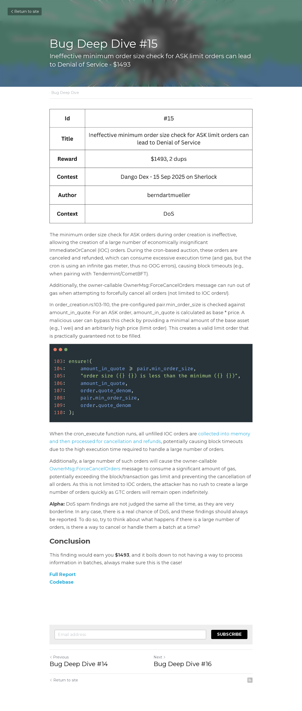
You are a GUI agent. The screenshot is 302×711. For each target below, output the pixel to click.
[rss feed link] (250, 680)
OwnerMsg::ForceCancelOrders (84, 469)
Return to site (24, 11)
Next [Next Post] (160, 657)
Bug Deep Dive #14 (78, 664)
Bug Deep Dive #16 (182, 664)
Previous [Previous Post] (59, 657)
